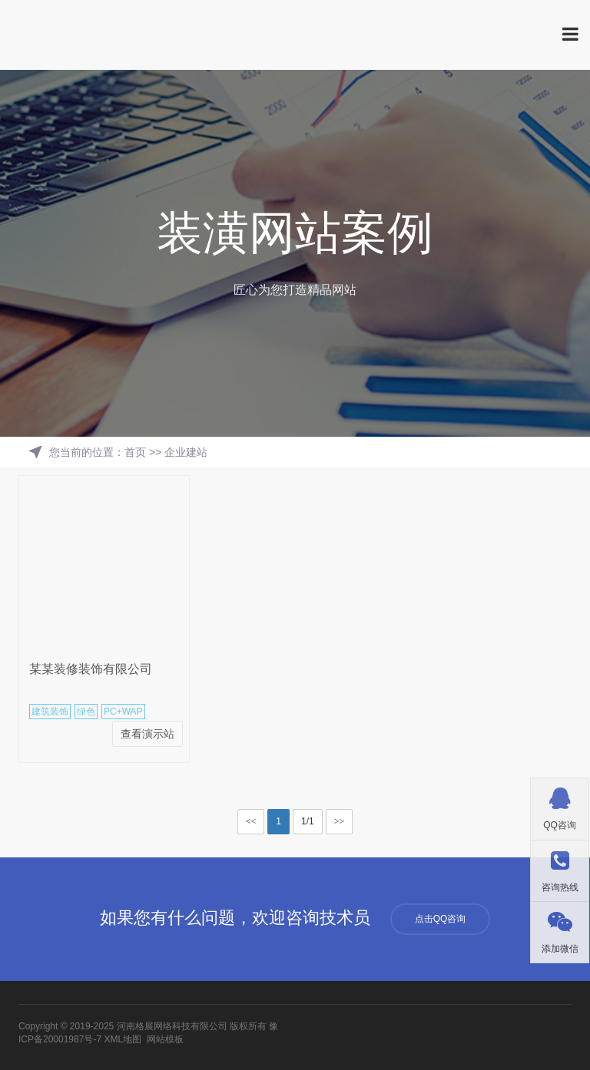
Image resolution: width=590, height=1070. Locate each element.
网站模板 (165, 1039)
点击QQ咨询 (440, 918)
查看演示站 (147, 734)
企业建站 (185, 452)
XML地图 (122, 1039)
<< (251, 821)
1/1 (307, 821)
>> (339, 821)
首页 (135, 452)
